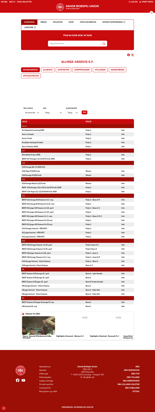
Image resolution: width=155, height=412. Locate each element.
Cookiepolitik (45, 388)
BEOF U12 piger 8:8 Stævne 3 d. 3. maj (37, 216)
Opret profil (146, 2)
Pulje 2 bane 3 (91, 249)
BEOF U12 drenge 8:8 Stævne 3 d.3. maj (37, 200)
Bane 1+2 (89, 265)
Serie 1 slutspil (28, 134)
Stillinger (100, 70)
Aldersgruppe (71, 108)
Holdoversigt (30, 70)
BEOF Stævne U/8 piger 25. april (35, 282)
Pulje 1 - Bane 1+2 (93, 208)
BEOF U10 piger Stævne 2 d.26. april (36, 253)
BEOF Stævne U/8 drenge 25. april (35, 273)
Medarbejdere (45, 377)
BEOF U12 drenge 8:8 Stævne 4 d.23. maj (38, 204)
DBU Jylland (133, 377)
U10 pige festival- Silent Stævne (35, 265)
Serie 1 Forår (27, 138)
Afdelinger (43, 374)
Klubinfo (48, 70)
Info (123, 130)
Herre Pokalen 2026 (30, 146)
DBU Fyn (135, 374)
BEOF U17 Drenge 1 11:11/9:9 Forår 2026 (38, 159)
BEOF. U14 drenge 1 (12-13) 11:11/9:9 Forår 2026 (41, 187)
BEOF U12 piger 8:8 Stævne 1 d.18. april (38, 208)
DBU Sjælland (132, 388)
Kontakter (63, 70)
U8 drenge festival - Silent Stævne (35, 286)
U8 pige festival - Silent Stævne (34, 290)
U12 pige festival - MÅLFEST (33, 232)
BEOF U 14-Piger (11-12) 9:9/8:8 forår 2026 (39, 191)
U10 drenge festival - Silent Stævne (36, 261)
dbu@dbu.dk (88, 377)
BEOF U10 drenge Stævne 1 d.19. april (37, 245)
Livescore (30, 27)
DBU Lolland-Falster (128, 384)
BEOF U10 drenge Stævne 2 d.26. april (37, 249)
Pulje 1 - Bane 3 (92, 261)
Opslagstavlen (31, 76)
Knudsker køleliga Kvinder (32, 142)
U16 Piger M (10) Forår (31, 171)
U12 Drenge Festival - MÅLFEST (34, 228)
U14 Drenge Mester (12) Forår (34, 183)
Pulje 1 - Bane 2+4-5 (94, 216)
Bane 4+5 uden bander (94, 282)
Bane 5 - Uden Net (93, 290)
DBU (137, 367)
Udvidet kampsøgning (113, 22)
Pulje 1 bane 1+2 (92, 245)
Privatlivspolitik (46, 384)
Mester (88, 171)
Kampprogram (82, 70)
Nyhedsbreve (45, 367)
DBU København (131, 381)
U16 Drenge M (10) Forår (31, 175)
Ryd (84, 112)
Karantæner (117, 70)
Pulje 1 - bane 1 (92, 253)
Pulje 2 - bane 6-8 (93, 257)
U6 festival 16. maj (29, 306)
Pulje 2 (88, 228)
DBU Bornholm (131, 370)
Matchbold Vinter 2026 (31, 155)
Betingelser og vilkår (48, 391)
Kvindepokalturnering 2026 (33, 130)
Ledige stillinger (46, 381)
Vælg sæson (28, 108)
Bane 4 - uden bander (94, 273)
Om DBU (4, 2)
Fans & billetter (24, 2)
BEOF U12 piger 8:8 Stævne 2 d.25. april (38, 212)
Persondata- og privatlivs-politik (77, 407)
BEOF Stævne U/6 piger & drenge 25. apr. (38, 302)
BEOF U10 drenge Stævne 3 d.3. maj (36, 257)
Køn (44, 108)
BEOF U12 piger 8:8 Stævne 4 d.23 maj (37, 220)
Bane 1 (88, 277)
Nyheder (43, 370)
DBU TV (12, 2)
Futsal (136, 391)
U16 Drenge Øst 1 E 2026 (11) (33, 167)
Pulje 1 (88, 130)
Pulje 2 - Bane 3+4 (93, 200)
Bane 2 (88, 302)
